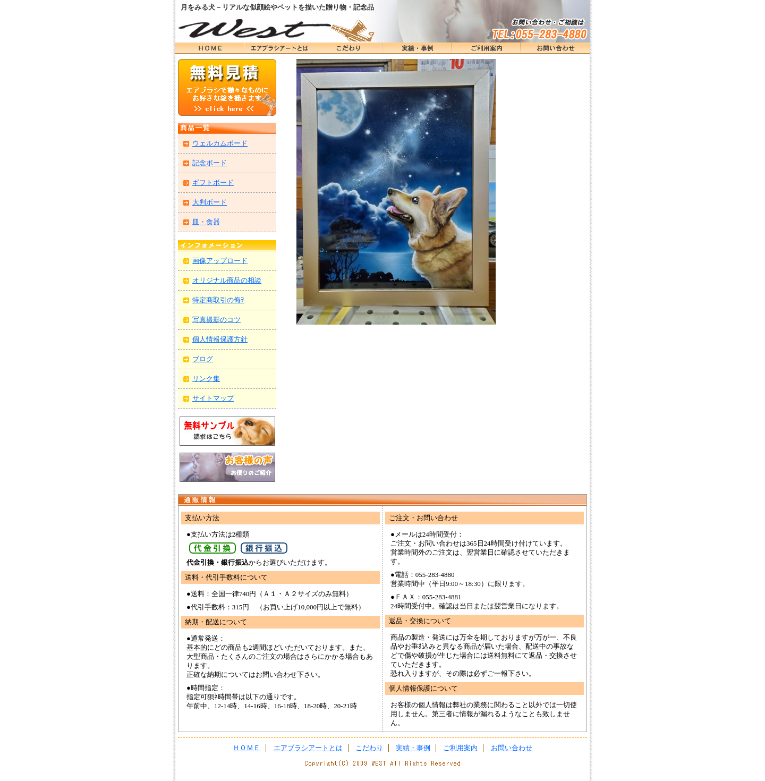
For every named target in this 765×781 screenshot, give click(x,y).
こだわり (347, 48)
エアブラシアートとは (278, 48)
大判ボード (209, 202)
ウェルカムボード (220, 143)
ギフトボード (213, 182)
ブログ (202, 359)
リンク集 (206, 379)
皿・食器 (206, 222)
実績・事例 (417, 48)
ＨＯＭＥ (209, 48)
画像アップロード (220, 261)
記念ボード (209, 163)
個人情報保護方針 (220, 339)
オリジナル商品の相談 (226, 280)
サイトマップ (213, 398)
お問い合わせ (555, 48)
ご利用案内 (460, 748)
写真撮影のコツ (216, 320)
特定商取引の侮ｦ (218, 300)
